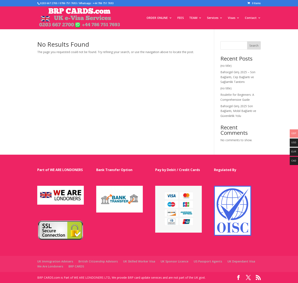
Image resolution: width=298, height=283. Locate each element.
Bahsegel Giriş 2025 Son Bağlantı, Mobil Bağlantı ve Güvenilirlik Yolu (238, 111)
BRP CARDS (76, 266)
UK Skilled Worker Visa (139, 261)
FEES (180, 18)
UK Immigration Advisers (55, 261)
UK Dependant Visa (241, 261)
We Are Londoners (50, 266)
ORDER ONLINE (157, 18)
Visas (231, 18)
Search (253, 45)
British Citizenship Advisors (98, 261)
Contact (251, 18)
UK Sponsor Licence (174, 261)
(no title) (226, 66)
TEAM (193, 18)
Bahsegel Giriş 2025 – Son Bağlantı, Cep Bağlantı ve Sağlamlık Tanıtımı (237, 77)
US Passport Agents (208, 261)
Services (212, 18)
